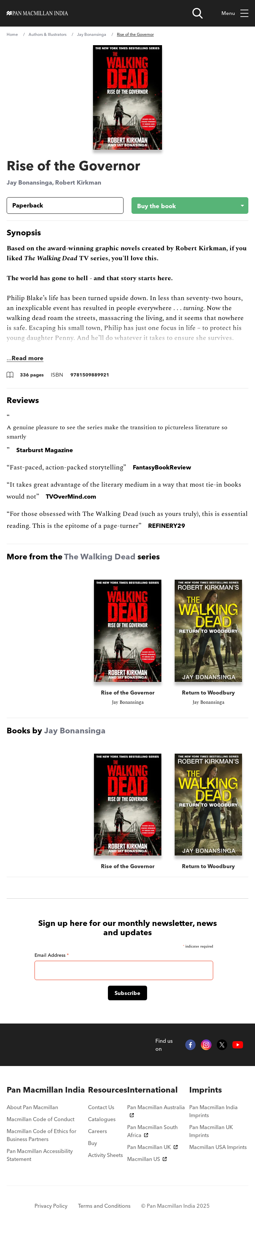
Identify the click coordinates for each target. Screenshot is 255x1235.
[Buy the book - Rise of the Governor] (184, 205)
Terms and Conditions (104, 1205)
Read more (27, 358)
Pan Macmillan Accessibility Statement (40, 1155)
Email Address (52, 955)
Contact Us (101, 1107)
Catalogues (102, 1119)
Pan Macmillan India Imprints (213, 1111)
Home (12, 34)
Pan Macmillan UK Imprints (211, 1131)
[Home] (37, 13)
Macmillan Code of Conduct (40, 1119)
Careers (97, 1131)
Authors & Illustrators (47, 34)
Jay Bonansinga (91, 34)
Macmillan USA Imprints (218, 1147)
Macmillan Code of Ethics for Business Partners (41, 1135)
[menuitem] (47, 1090)
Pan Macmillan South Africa (152, 1131)
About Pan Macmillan (32, 1107)
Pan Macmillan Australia (156, 1110)
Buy (92, 1143)
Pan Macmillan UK (152, 1147)
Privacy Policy (51, 1205)
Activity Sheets (105, 1155)
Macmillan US (147, 1159)
